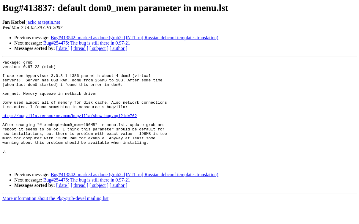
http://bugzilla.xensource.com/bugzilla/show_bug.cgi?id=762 (69, 127)
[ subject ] (98, 48)
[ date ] (63, 48)
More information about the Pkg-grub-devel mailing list (55, 218)
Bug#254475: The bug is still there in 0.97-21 (86, 42)
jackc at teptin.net (43, 22)
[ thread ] (79, 48)
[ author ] (118, 48)
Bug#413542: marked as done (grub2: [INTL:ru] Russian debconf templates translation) (134, 37)
